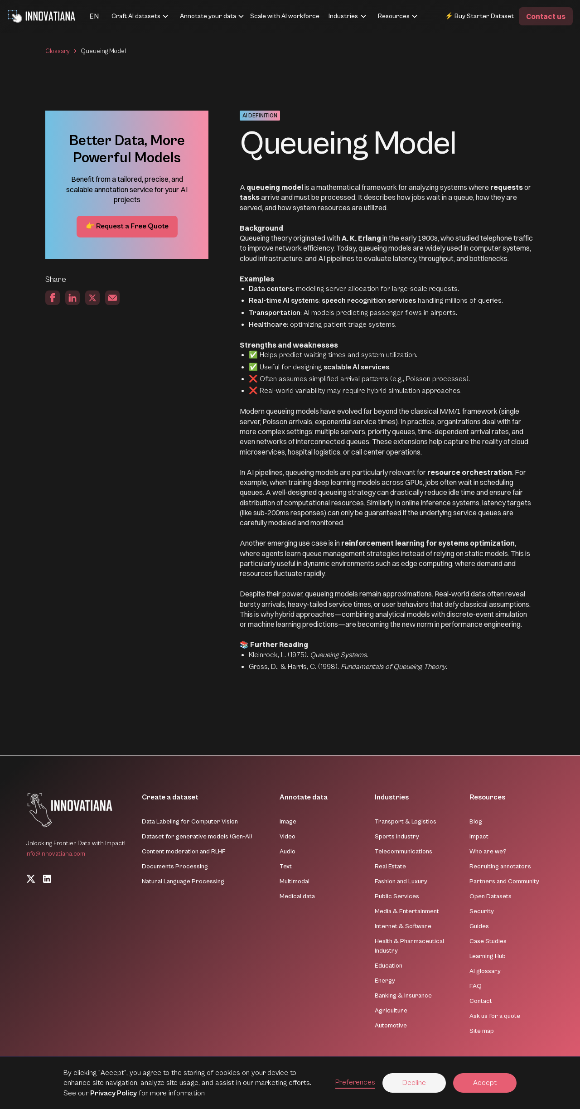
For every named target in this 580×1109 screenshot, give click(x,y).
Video (287, 836)
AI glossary (485, 971)
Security (481, 911)
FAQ (475, 986)
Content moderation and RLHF (184, 851)
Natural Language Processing (183, 881)
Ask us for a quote (494, 1016)
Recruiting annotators (500, 866)
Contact (480, 1001)
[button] (83, 16)
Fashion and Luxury (401, 881)
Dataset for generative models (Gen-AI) (197, 836)
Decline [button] (414, 1083)
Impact (478, 836)
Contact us (546, 16)
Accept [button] (485, 1083)
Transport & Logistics (405, 821)
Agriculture (391, 1010)
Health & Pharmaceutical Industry (409, 946)
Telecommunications (403, 851)
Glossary (57, 51)
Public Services (397, 896)
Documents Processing (175, 866)
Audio (287, 851)
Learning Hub (487, 956)
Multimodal (294, 881)
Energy (385, 980)
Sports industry (397, 836)
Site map (481, 1031)
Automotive (391, 1025)
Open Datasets (490, 896)
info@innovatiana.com (55, 853)
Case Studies (488, 941)
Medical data (297, 896)
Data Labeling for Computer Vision (190, 821)
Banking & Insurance (403, 995)
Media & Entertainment (407, 911)
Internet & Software (403, 926)
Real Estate (390, 866)
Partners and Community (504, 881)
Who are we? (488, 851)
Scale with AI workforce (284, 16)
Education (388, 965)
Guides (479, 926)
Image (288, 821)
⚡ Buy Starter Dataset (479, 16)
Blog (475, 821)
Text (286, 866)
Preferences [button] (355, 1082)
